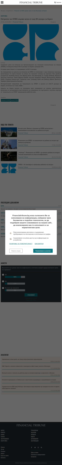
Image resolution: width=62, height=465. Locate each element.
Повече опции (15, 251)
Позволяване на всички (43, 251)
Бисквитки (39, 244)
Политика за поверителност (20, 244)
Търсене (57, 2)
